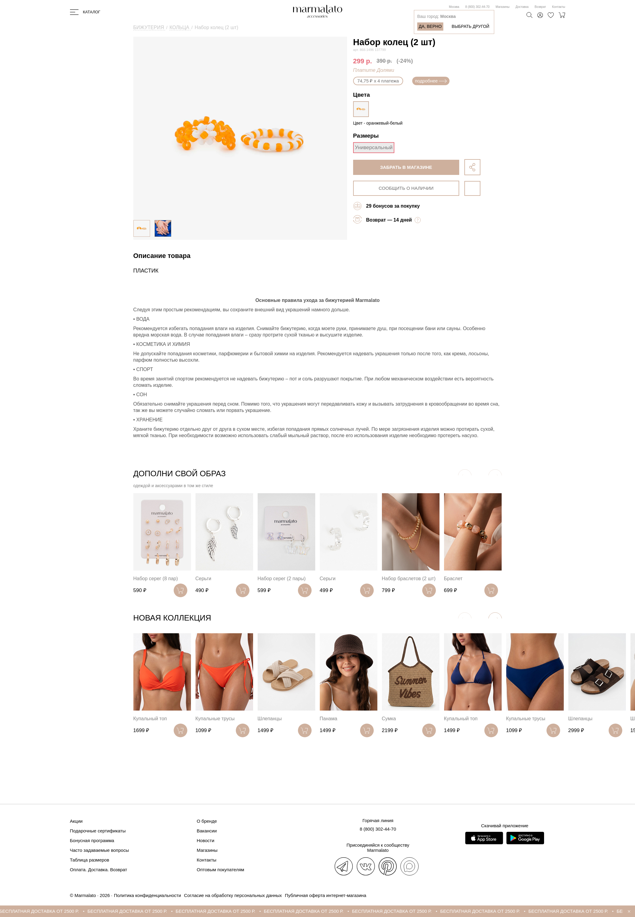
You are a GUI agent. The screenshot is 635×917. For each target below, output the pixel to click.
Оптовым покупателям (220, 869)
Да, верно (430, 26)
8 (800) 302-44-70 (477, 6)
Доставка (522, 6)
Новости (205, 840)
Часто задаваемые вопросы (99, 850)
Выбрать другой (470, 26)
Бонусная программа (92, 840)
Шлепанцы (270, 718)
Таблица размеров (89, 859)
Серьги (203, 578)
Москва (454, 6)
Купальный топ (150, 718)
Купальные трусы (215, 718)
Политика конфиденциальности (147, 895)
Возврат (540, 6)
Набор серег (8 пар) (155, 578)
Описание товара (162, 255)
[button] (495, 619)
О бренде (207, 821)
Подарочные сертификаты (98, 830)
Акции (76, 821)
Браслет (453, 578)
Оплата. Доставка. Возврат (98, 869)
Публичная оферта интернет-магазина (325, 895)
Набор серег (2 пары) (282, 578)
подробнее (431, 80)
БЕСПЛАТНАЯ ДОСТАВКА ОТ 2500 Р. (46, 911)
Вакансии (207, 830)
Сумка (389, 718)
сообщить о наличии (406, 188)
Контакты (558, 6)
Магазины (503, 6)
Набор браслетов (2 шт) (409, 578)
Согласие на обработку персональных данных (233, 895)
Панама (328, 718)
